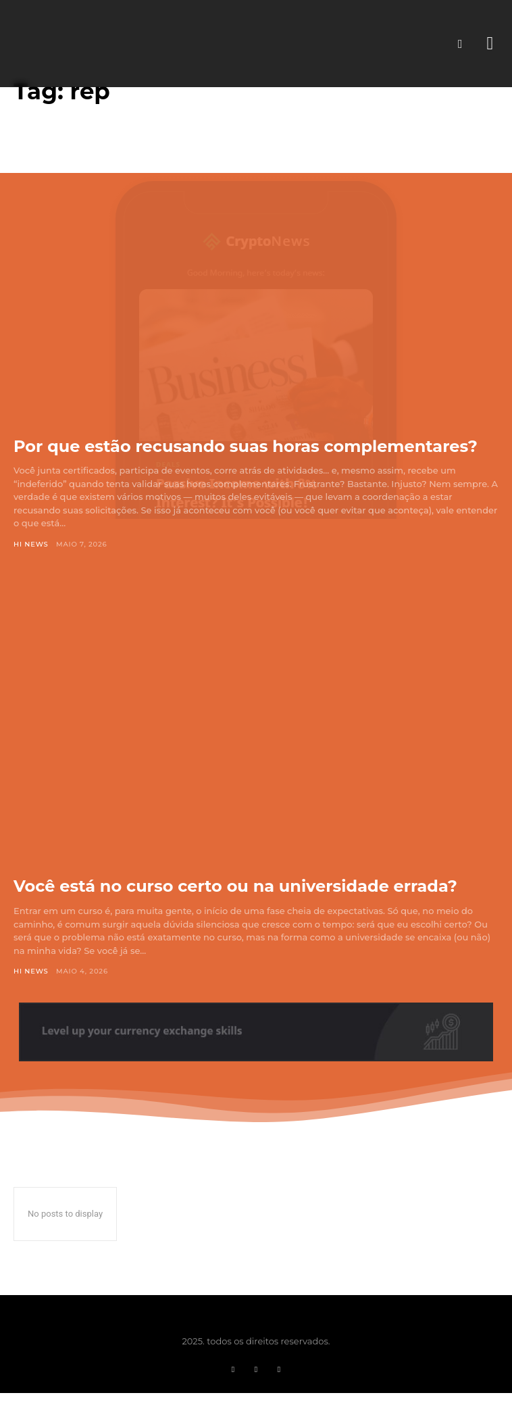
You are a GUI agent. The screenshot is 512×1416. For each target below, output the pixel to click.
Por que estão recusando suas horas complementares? (246, 446)
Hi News (31, 544)
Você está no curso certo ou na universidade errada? (235, 886)
